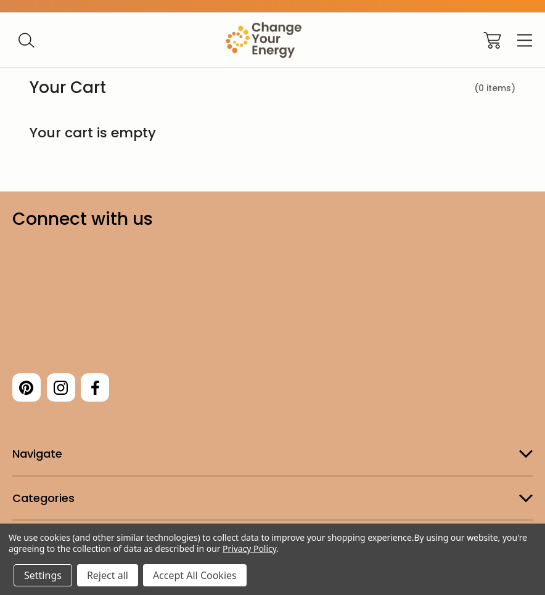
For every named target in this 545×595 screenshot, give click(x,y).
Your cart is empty (93, 132)
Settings (43, 575)
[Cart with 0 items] (492, 40)
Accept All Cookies (195, 575)
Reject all (107, 575)
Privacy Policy (249, 548)
